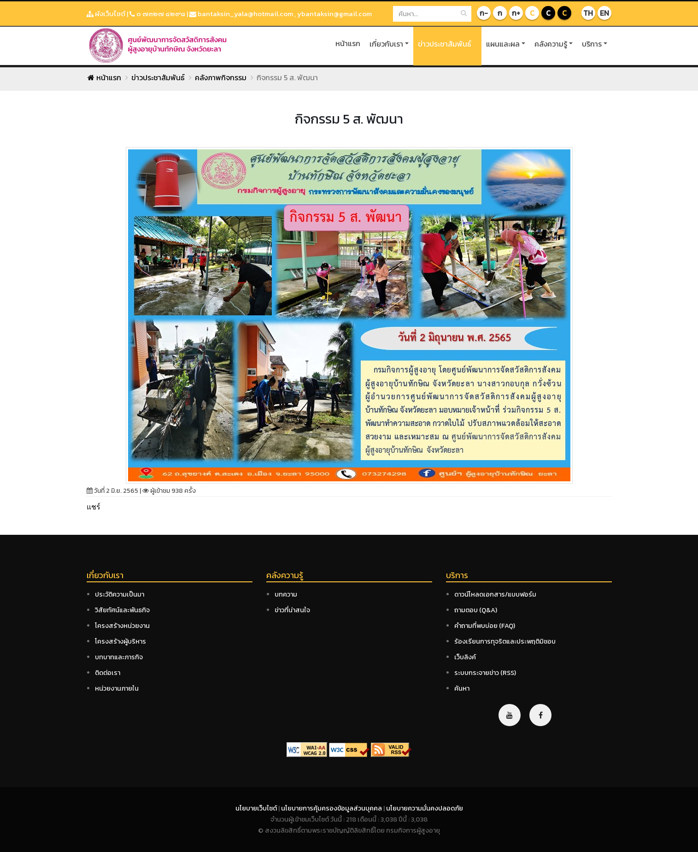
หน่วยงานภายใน (117, 688)
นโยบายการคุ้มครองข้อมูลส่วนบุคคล (332, 808)
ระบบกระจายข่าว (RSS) (485, 673)
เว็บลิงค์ (465, 657)
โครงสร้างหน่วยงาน (122, 626)
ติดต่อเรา (107, 673)
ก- (484, 12)
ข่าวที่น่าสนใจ (292, 610)
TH (588, 12)
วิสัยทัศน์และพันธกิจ (122, 610)
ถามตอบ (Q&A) (475, 610)
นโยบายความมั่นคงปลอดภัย (424, 808)
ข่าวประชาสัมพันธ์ (444, 43)
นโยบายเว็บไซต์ (256, 808)
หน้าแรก (347, 43)
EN (604, 12)
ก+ (516, 12)
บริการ (592, 43)
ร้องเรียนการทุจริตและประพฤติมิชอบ (505, 641)
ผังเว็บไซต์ (106, 13)
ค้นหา (461, 688)
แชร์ (93, 507)
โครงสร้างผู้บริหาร (120, 641)
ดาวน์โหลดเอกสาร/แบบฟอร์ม (495, 594)
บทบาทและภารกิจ (119, 657)
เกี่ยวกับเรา (386, 43)
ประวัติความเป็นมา (119, 594)
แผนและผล (503, 43)
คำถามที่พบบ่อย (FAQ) (484, 626)
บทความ (286, 594)
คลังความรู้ (550, 43)
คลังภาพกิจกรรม (220, 77)
